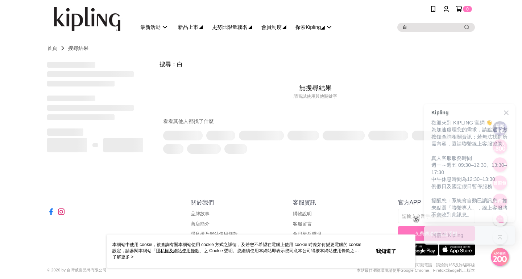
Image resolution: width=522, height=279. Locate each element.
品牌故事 (200, 213)
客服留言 (302, 224)
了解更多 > (122, 256)
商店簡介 (200, 224)
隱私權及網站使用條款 (177, 250)
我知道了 (386, 251)
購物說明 (302, 213)
